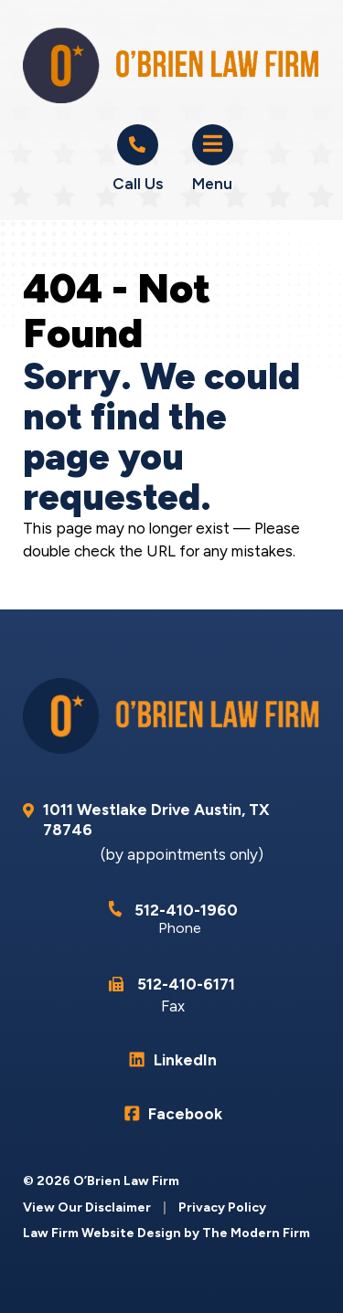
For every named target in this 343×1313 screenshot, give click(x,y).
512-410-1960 (186, 910)
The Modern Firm (256, 1233)
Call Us (138, 184)
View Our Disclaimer (87, 1207)
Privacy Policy (222, 1207)
